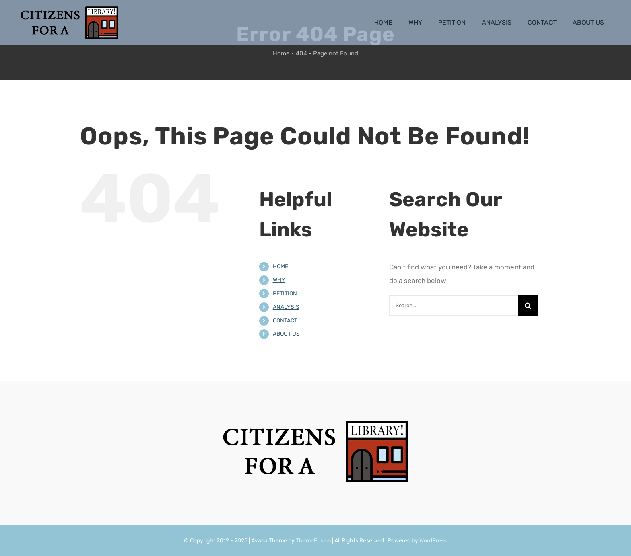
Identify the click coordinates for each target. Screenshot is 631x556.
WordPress (433, 540)
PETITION (285, 293)
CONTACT (285, 320)
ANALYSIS (286, 307)
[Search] (528, 305)
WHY (279, 280)
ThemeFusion (313, 540)
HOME (280, 266)
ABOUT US (286, 333)
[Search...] (453, 305)
